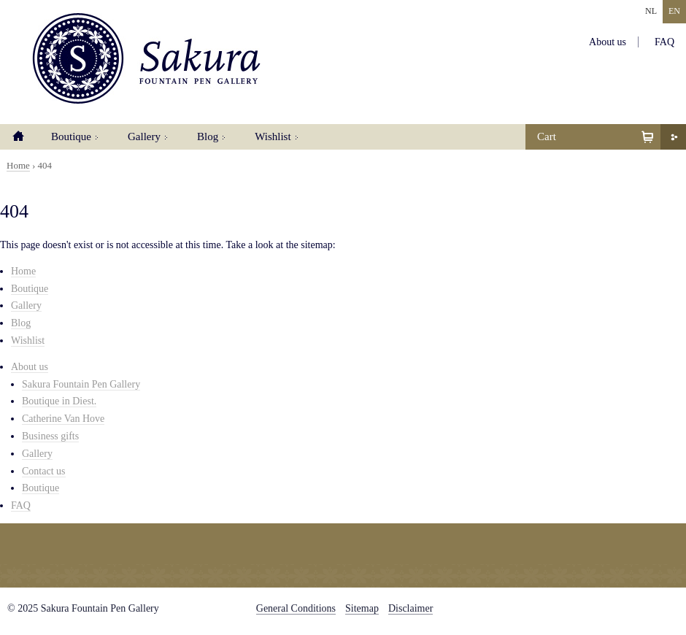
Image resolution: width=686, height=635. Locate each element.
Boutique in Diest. (59, 401)
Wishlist (272, 136)
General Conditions (296, 608)
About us (607, 41)
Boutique (71, 136)
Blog (207, 136)
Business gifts (50, 436)
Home (18, 137)
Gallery (144, 136)
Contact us (44, 471)
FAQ (664, 41)
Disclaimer (410, 608)
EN (674, 11)
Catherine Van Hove (63, 418)
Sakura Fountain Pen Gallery (146, 58)
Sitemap (362, 608)
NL (651, 11)
